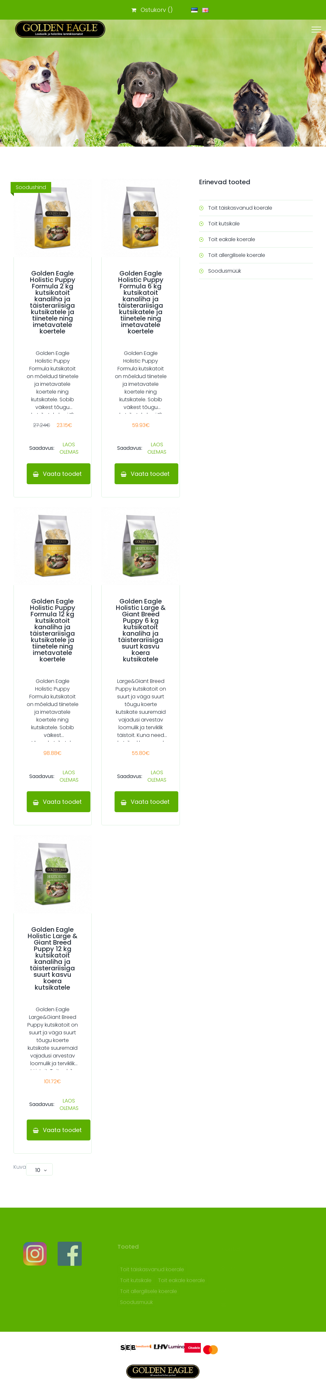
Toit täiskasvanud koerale (240, 208)
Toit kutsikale (224, 223)
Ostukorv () (152, 10)
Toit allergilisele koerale (236, 255)
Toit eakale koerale (231, 239)
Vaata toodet (61, 474)
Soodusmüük (224, 271)
